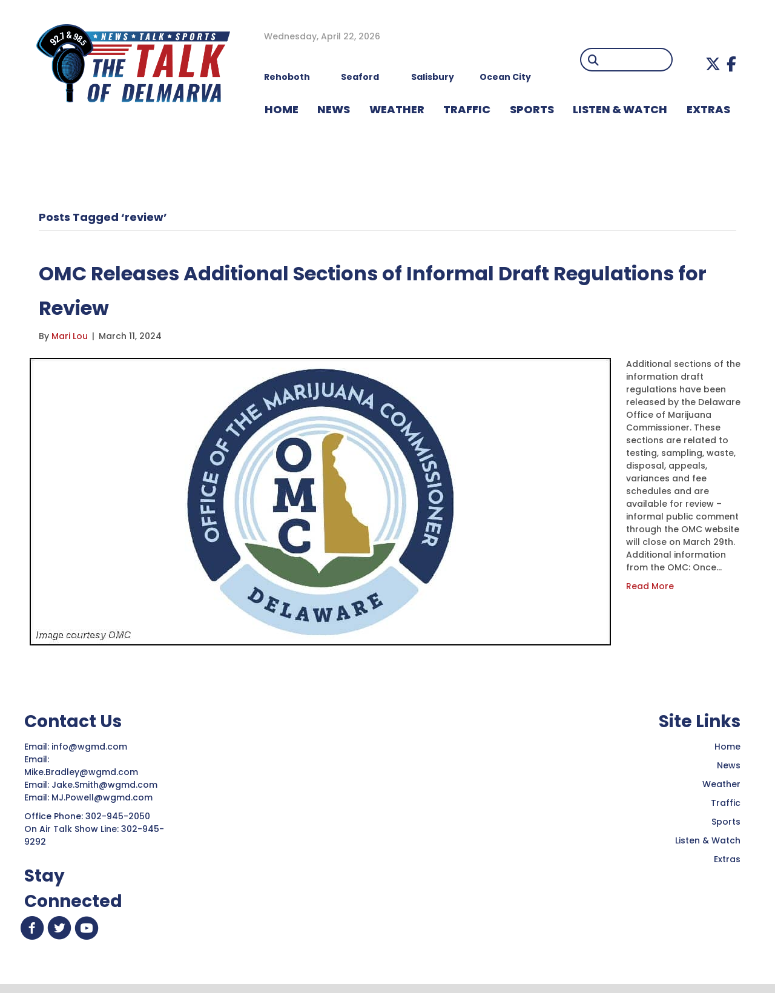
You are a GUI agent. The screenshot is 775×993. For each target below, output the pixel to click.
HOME (281, 109)
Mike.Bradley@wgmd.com (81, 772)
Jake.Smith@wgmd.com (105, 785)
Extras (727, 859)
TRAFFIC (466, 109)
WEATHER (396, 109)
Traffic (725, 803)
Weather (721, 784)
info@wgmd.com (90, 747)
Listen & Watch (707, 840)
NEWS (333, 109)
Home (727, 747)
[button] (713, 63)
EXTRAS (708, 109)
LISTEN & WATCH (620, 109)
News (728, 765)
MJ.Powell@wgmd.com (104, 797)
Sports (532, 109)
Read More (650, 586)
